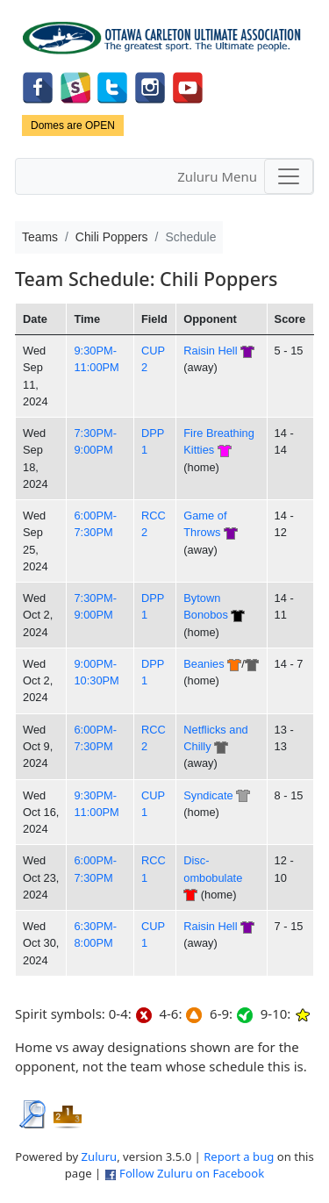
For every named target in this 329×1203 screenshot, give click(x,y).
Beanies (203, 663)
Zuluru (100, 1156)
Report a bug (239, 1156)
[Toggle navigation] (288, 176)
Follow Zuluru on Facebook (191, 1173)
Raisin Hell (210, 350)
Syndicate (207, 795)
